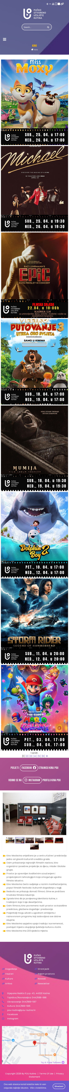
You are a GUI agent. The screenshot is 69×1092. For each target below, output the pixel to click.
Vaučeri (7, 973)
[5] (39, 756)
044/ (24, 1001)
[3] (31, 756)
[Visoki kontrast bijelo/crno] (56, 4)
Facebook (12, 1014)
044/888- (37, 997)
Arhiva (7, 983)
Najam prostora (44, 973)
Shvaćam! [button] (59, 1086)
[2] (27, 756)
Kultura (7, 978)
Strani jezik (41, 968)
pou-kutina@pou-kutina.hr (21, 1010)
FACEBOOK (29, 768)
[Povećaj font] (47, 4)
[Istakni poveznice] (62, 4)
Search (48, 27)
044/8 (19, 1005)
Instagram (12, 1018)
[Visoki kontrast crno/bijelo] (59, 4)
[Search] (34, 27)
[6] (43, 756)
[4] (35, 756)
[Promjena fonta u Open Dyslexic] (53, 4)
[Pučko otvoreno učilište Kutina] (34, 13)
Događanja (9, 968)
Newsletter (42, 983)
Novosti (40, 978)
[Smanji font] (50, 4)
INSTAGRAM (32, 780)
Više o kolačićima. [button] (38, 1088)
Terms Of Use (46, 1073)
